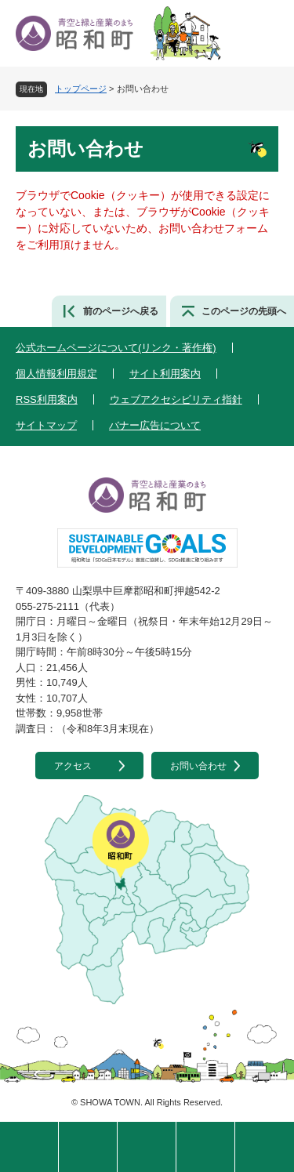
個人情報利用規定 (56, 373)
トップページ (81, 88)
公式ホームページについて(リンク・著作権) (116, 348)
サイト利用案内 (165, 373)
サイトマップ (46, 425)
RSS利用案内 (47, 399)
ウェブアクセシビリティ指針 (176, 399)
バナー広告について (155, 425)
